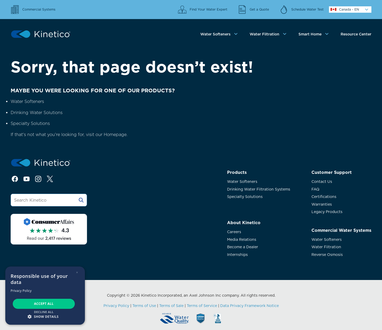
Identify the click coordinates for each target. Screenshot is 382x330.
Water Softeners (27, 101)
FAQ (315, 189)
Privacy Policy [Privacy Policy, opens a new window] (21, 290)
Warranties (321, 204)
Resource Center (356, 34)
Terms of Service (202, 306)
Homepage (115, 134)
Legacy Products (326, 212)
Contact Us (321, 181)
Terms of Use (144, 306)
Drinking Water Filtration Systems (258, 189)
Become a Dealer (242, 247)
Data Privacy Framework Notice (249, 306)
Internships (237, 254)
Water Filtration (326, 247)
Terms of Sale (171, 306)
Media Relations (241, 239)
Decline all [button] (44, 311)
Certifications (323, 197)
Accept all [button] (44, 303)
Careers (234, 232)
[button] (45, 316)
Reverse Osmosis (327, 254)
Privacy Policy (116, 306)
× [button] (77, 272)
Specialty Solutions (30, 123)
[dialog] (45, 295)
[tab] (219, 34)
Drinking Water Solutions (37, 112)
